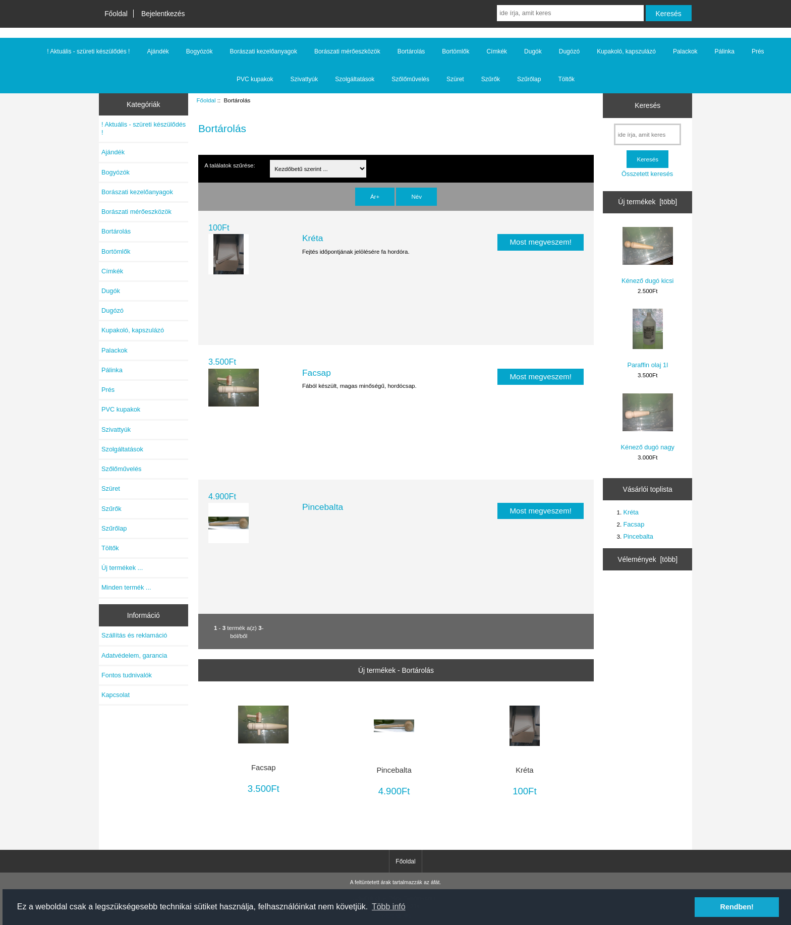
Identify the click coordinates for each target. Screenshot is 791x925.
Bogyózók (199, 51)
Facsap (316, 373)
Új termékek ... (122, 567)
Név (416, 196)
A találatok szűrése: (229, 165)
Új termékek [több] (647, 202)
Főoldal (116, 14)
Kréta (312, 238)
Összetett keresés (647, 174)
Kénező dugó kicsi (647, 255)
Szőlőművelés (410, 79)
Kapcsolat (115, 695)
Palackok (685, 51)
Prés (758, 51)
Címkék (496, 51)
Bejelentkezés (163, 14)
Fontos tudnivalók (126, 675)
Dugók (533, 51)
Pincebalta (322, 507)
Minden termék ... (126, 587)
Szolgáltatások (354, 79)
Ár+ (374, 196)
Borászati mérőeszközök (347, 51)
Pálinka (724, 51)
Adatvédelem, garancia (134, 655)
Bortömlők (455, 51)
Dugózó (569, 51)
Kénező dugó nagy (647, 422)
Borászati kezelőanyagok (263, 51)
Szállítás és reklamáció (134, 635)
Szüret (455, 79)
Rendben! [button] (737, 907)
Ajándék (157, 51)
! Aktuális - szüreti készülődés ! (88, 51)
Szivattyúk (304, 79)
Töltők (566, 79)
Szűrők (490, 79)
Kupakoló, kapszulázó (626, 51)
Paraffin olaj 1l (647, 339)
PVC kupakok (255, 79)
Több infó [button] (389, 906)
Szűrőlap (529, 79)
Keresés (647, 105)
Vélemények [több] (647, 559)
